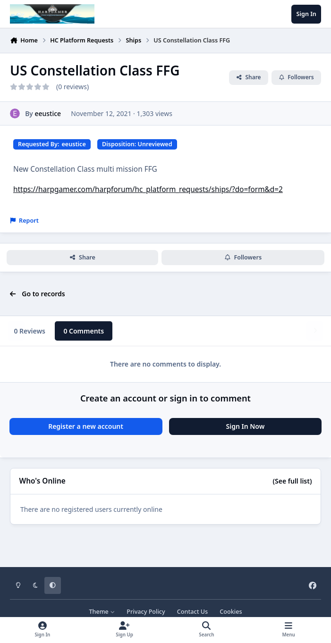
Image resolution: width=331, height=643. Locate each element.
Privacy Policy (146, 612)
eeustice (47, 113)
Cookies (231, 612)
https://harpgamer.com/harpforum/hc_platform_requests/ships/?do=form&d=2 (148, 189)
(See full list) (292, 480)
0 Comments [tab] (83, 330)
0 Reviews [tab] (29, 330)
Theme (102, 612)
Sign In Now (245, 426)
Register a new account (85, 426)
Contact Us (192, 612)
